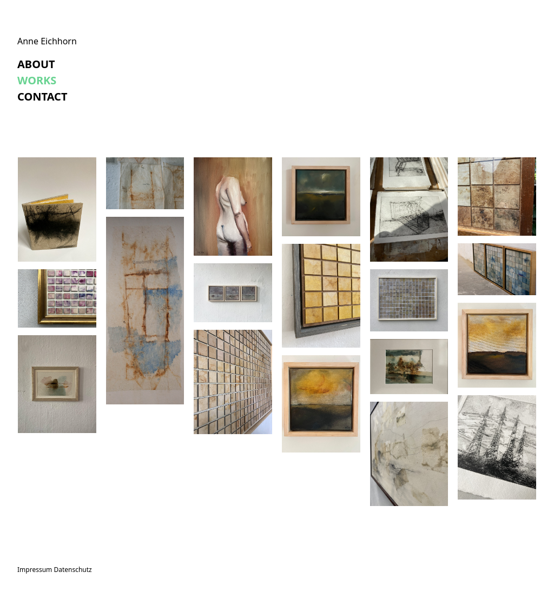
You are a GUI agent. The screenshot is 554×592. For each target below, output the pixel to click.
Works (36, 80)
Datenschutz (72, 569)
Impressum (34, 569)
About (36, 64)
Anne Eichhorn (47, 41)
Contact (42, 96)
